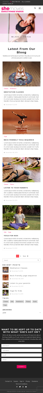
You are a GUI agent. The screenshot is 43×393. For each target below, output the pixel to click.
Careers (16, 381)
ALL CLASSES (26, 1)
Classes (6, 88)
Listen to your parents (16, 188)
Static (35, 301)
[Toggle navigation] (40, 8)
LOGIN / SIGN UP (8, 3)
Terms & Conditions (21, 384)
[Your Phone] (21, 350)
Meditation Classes (14, 92)
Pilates (12, 184)
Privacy (28, 381)
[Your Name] (21, 345)
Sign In (22, 381)
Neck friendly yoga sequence (19, 140)
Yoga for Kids (11, 236)
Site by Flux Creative (31, 391)
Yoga (5, 136)
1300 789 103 (15, 1)
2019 (4, 313)
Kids (5, 232)
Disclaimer (35, 381)
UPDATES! (5, 1)
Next (24, 256)
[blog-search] (21, 260)
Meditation (13, 88)
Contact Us (8, 381)
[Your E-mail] (21, 355)
